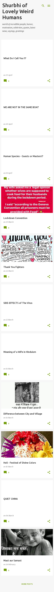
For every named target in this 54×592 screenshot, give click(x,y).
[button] (49, 81)
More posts (27, 584)
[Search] (43, 5)
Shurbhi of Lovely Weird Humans (18, 11)
